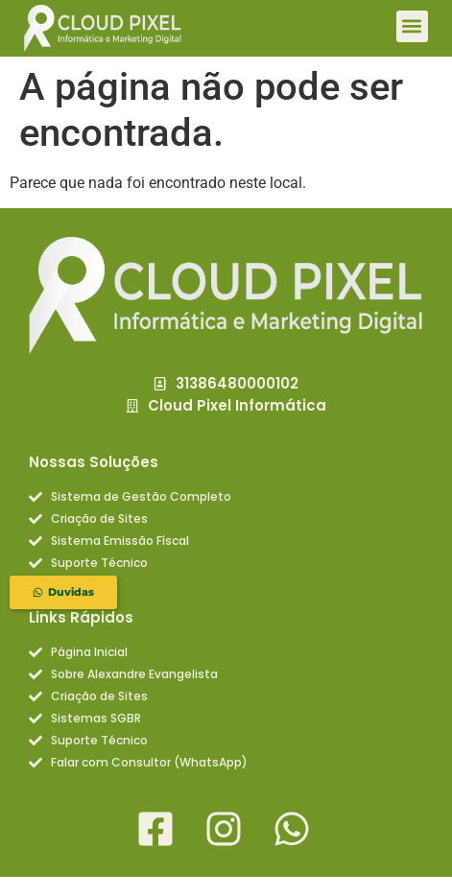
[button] (412, 26)
